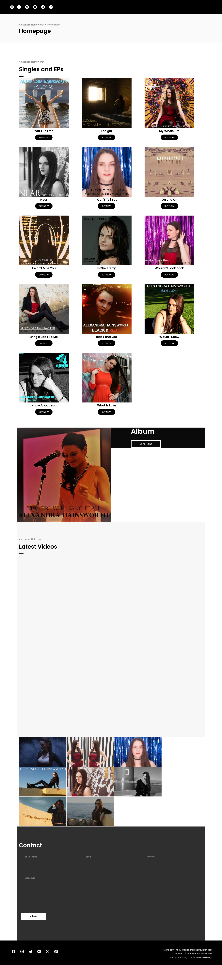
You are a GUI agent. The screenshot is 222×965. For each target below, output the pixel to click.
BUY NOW (44, 137)
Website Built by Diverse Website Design (191, 957)
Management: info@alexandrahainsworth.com (188, 949)
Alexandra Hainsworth (31, 24)
